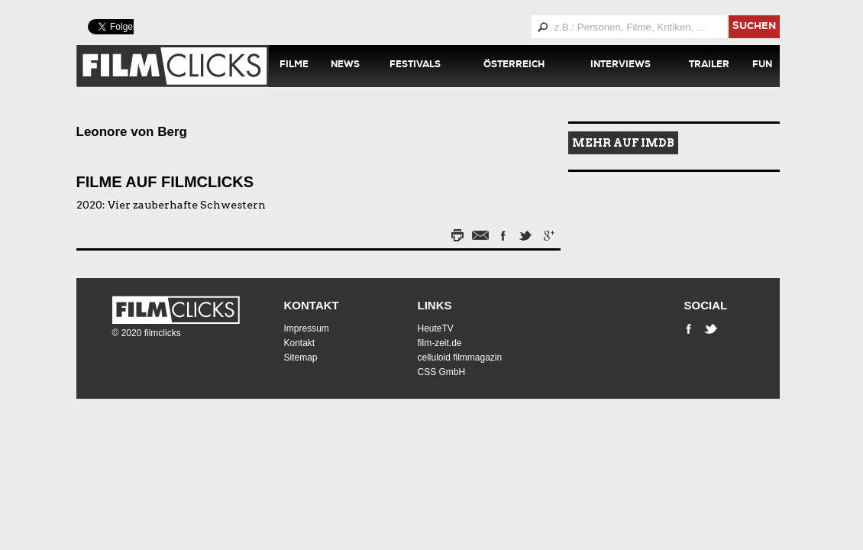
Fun (762, 65)
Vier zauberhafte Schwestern (187, 205)
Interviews (620, 65)
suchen (754, 27)
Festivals (415, 65)
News (345, 65)
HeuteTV (436, 328)
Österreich (514, 65)
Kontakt (311, 305)
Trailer (709, 65)
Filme (294, 65)
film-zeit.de (440, 343)
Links (435, 305)
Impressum (306, 328)
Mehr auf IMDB (623, 143)
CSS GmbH (442, 372)
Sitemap (301, 357)
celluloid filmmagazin (460, 357)
